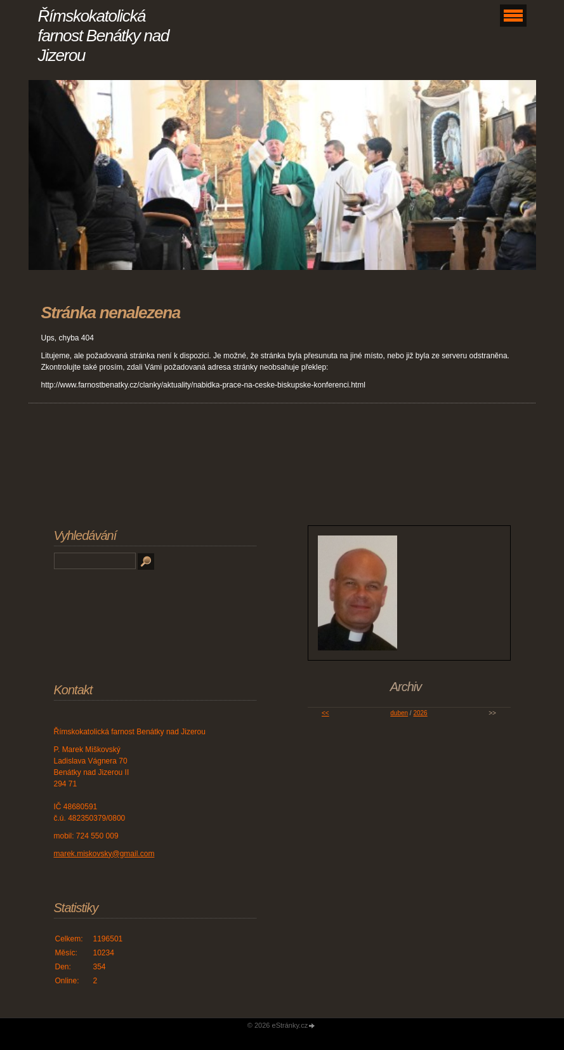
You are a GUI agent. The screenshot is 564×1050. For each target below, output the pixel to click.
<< (325, 713)
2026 (420, 713)
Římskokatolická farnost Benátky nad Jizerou (103, 35)
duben (399, 713)
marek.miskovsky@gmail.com (104, 853)
